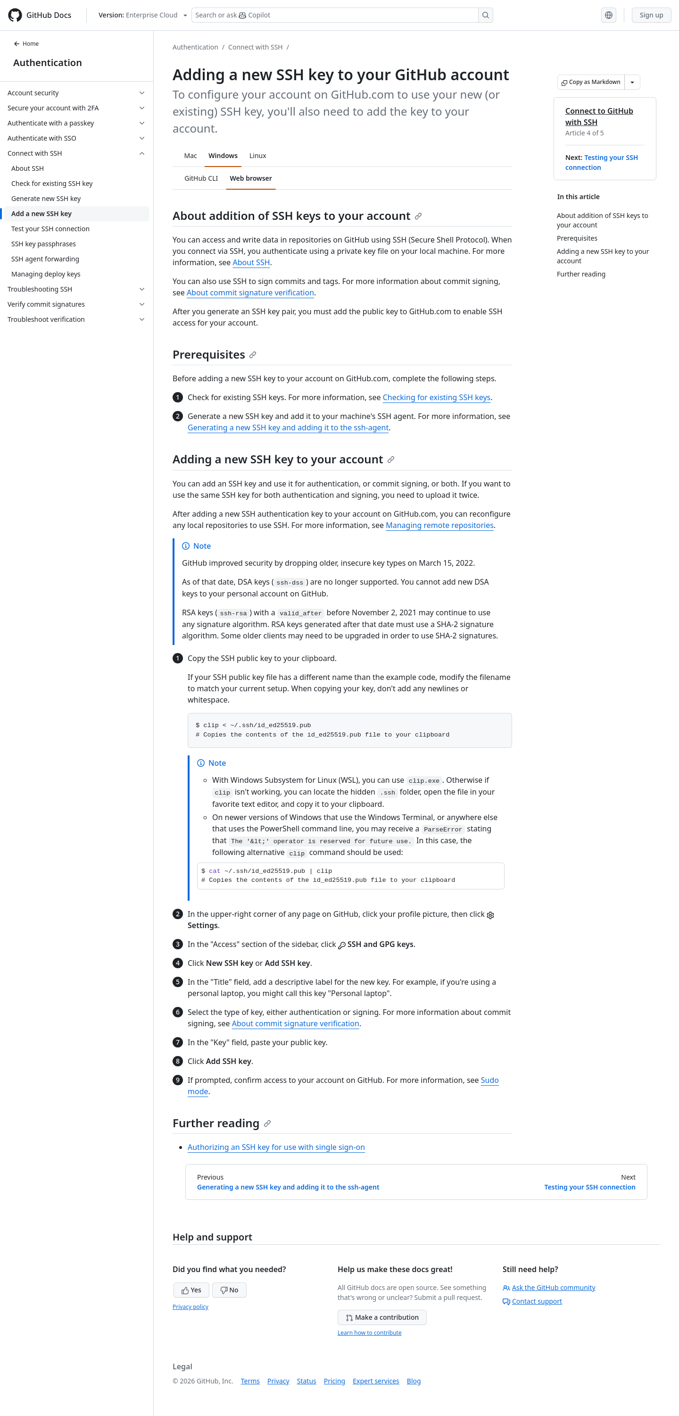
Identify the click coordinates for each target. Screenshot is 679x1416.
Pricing (334, 1380)
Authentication (47, 62)
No (229, 1289)
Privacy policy (190, 1307)
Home (26, 44)
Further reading (222, 1123)
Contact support (532, 1301)
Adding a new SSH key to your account (284, 459)
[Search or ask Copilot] (342, 15)
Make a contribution (382, 1317)
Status (306, 1380)
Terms (250, 1380)
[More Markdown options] (632, 82)
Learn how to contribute (370, 1333)
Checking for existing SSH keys (437, 397)
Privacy (278, 1380)
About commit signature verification (250, 292)
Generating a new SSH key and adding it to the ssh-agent (288, 427)
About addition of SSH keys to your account (297, 215)
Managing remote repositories (440, 525)
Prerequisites (215, 354)
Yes (191, 1289)
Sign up (651, 14)
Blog (414, 1380)
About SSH (251, 262)
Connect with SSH (255, 46)
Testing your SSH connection (590, 1186)
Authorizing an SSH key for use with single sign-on (276, 1147)
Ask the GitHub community (549, 1287)
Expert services (376, 1380)
